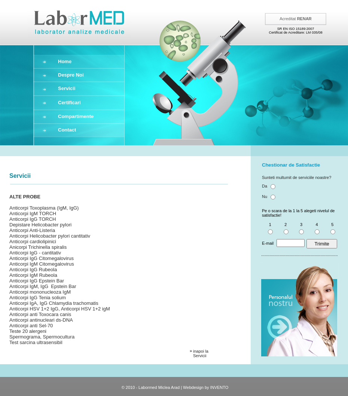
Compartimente (76, 116)
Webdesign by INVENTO (205, 387)
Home (64, 61)
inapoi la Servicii (200, 353)
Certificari (69, 102)
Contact (67, 130)
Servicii (66, 88)
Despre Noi (71, 75)
